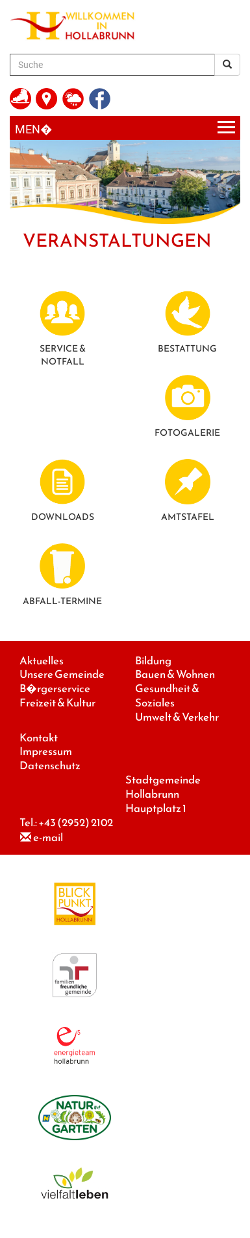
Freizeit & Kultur (57, 703)
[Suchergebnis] (227, 65)
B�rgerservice (54, 689)
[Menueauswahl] (125, 128)
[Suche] (112, 65)
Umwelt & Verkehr (177, 717)
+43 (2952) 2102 (75, 823)
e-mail (48, 837)
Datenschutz (50, 766)
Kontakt (38, 738)
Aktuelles (41, 661)
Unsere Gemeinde (62, 674)
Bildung (153, 661)
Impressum (45, 751)
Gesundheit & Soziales (167, 696)
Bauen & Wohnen (175, 674)
